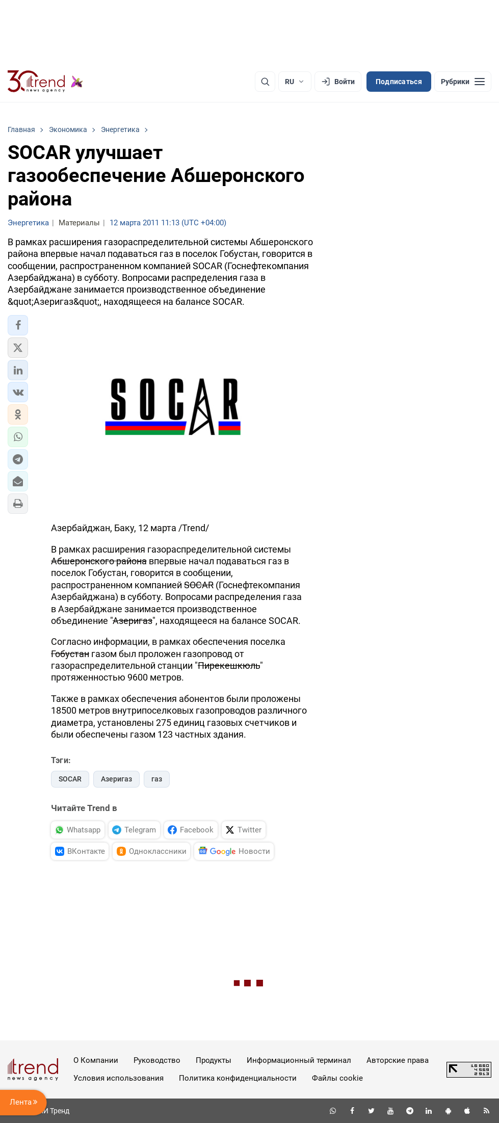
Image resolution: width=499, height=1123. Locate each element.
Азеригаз (116, 779)
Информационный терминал (299, 1060)
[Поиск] (265, 81)
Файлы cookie (337, 1078)
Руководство (157, 1060)
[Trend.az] (45, 81)
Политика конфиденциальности (238, 1078)
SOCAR (70, 779)
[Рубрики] (462, 81)
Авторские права (397, 1060)
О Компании (95, 1060)
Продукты (213, 1060)
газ (156, 779)
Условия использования (118, 1078)
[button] (18, 325)
